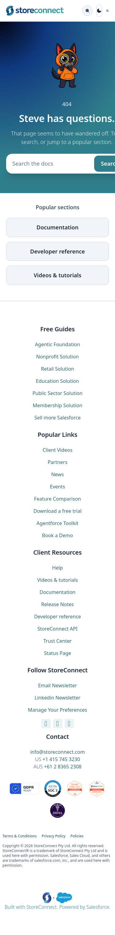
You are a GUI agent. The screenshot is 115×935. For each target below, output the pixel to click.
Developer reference (57, 251)
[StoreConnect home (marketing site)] (35, 11)
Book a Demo (57, 535)
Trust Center (57, 641)
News (57, 474)
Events (57, 486)
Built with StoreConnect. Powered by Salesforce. (57, 901)
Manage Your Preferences (57, 710)
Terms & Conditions (19, 836)
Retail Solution (57, 368)
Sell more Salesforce (57, 417)
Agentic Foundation (57, 344)
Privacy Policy (54, 836)
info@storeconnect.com (57, 752)
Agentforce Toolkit (57, 523)
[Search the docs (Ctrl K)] (87, 10)
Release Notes (57, 604)
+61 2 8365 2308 (62, 766)
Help (57, 567)
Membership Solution (57, 405)
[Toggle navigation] (107, 10)
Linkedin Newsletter (57, 697)
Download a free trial (57, 511)
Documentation (57, 227)
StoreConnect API (57, 628)
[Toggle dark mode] (99, 11)
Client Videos (57, 450)
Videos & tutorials (58, 275)
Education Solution (57, 381)
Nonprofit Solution (57, 356)
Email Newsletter (57, 685)
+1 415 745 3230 (61, 759)
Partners (57, 462)
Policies (76, 836)
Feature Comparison (57, 498)
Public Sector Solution (57, 393)
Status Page (57, 653)
